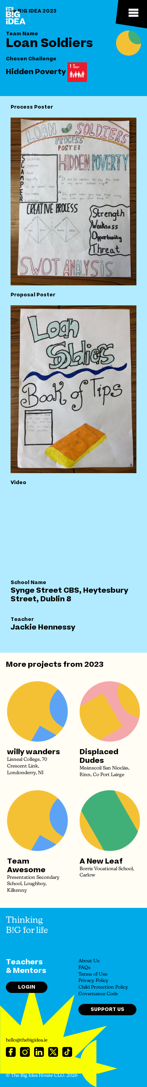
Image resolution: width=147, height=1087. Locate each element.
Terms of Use (92, 974)
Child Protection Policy (103, 987)
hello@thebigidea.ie (26, 1040)
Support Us (107, 1009)
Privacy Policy (93, 980)
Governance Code (98, 994)
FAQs (84, 967)
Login (26, 987)
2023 (93, 664)
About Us (89, 961)
